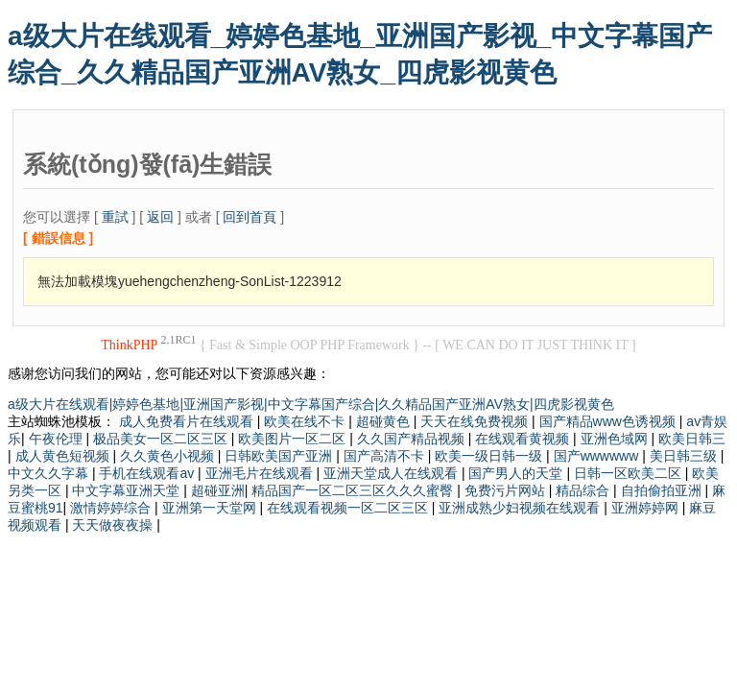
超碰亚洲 (218, 490)
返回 (160, 217)
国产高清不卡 (386, 456)
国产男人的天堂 (517, 473)
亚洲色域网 (616, 438)
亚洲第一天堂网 (211, 507)
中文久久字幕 (50, 473)
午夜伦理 (57, 438)
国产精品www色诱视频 (609, 421)
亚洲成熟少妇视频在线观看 (521, 507)
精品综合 (584, 490)
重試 (115, 217)
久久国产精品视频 (412, 438)
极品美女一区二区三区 (162, 438)
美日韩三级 (685, 456)
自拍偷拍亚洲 (663, 490)
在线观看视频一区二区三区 (349, 507)
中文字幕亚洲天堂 (127, 490)
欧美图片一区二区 (293, 438)
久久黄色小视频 (169, 456)
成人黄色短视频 (64, 456)
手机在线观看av (148, 473)
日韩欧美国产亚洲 (280, 456)
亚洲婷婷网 (646, 507)
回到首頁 (249, 217)
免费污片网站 (506, 490)
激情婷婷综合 (112, 507)
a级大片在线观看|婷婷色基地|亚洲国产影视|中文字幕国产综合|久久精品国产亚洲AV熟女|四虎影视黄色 (311, 404)
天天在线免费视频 (476, 421)
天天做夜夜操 (114, 525)
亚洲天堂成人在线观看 (392, 473)
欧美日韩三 (691, 438)
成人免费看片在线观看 (188, 421)
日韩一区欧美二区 (629, 473)
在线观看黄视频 (524, 438)
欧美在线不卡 (306, 421)
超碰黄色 (385, 421)
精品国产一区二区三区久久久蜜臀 (354, 490)
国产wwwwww (598, 456)
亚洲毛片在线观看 (261, 473)
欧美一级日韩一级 (490, 456)
